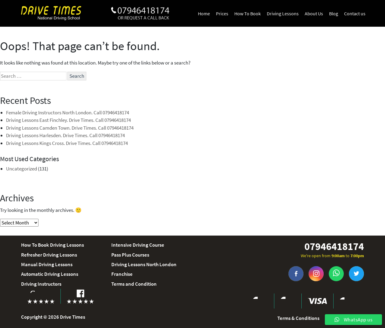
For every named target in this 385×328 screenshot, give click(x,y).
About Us (314, 14)
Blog (333, 14)
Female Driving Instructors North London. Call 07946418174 (67, 112)
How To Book (247, 14)
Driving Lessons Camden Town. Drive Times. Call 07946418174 (70, 128)
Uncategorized (21, 168)
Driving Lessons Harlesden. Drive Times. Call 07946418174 (65, 135)
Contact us (354, 14)
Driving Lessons (283, 14)
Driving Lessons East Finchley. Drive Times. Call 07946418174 (68, 120)
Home (204, 14)
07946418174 (334, 246)
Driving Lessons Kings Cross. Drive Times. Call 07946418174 (67, 143)
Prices (222, 14)
